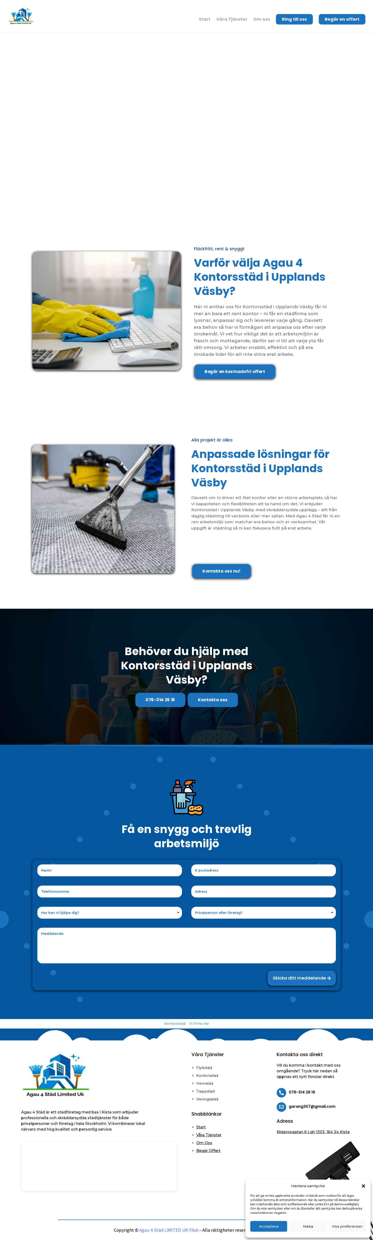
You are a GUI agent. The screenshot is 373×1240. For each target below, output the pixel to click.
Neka (308, 1226)
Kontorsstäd (174, 1023)
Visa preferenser (347, 1226)
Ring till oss (294, 19)
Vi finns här (199, 1023)
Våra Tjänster (231, 20)
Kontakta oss (213, 700)
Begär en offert (342, 19)
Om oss (261, 20)
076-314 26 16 (160, 700)
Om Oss (204, 1143)
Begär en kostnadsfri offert (235, 371)
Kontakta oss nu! (221, 571)
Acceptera (268, 1226)
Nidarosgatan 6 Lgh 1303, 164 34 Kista (313, 1132)
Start (204, 20)
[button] (363, 1186)
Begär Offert (208, 1150)
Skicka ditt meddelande (299, 978)
